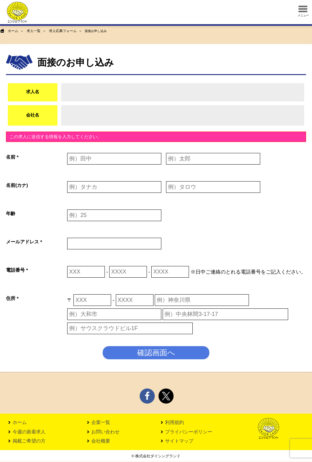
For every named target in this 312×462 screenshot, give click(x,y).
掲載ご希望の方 (29, 441)
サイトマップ (179, 441)
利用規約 (174, 422)
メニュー (303, 11)
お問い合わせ (105, 431)
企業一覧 (100, 422)
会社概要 (100, 441)
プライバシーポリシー (188, 431)
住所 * (12, 298)
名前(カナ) (17, 185)
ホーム (12, 31)
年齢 (10, 213)
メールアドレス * (24, 241)
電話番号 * (17, 269)
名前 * (12, 156)
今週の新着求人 (29, 431)
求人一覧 (32, 31)
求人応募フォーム (59, 31)
